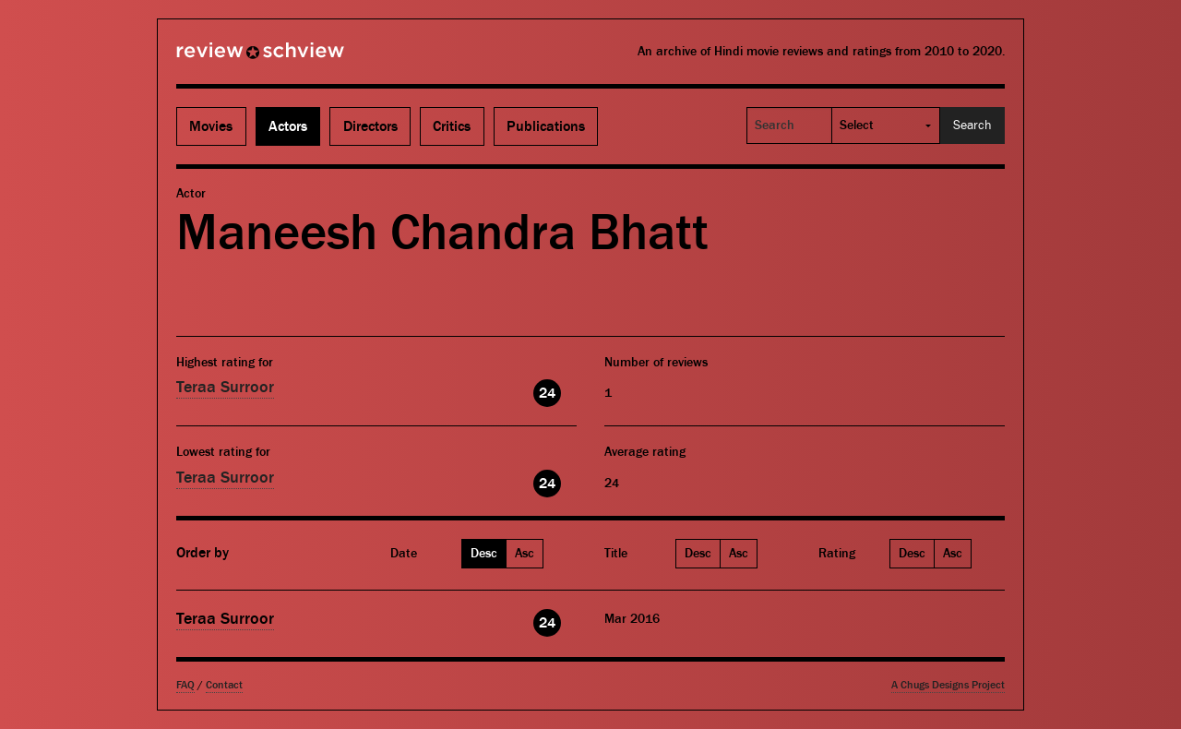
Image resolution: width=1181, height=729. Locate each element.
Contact (224, 685)
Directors (370, 126)
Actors (287, 126)
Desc (484, 553)
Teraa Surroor (225, 387)
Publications (546, 126)
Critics (452, 126)
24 (547, 393)
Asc (524, 553)
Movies (211, 126)
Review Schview (228, 58)
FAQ (185, 685)
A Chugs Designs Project (948, 685)
